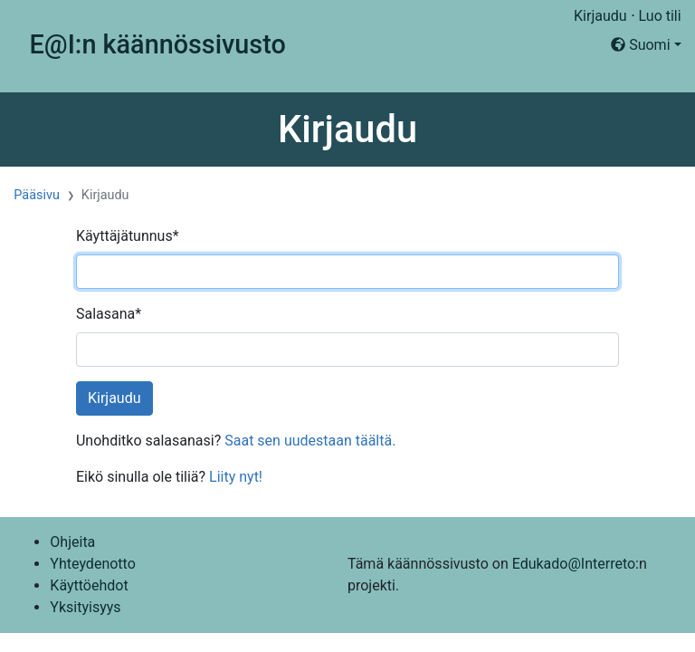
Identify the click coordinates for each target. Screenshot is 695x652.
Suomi (640, 44)
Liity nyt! (235, 476)
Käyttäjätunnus (127, 235)
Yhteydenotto (92, 563)
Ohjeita (72, 542)
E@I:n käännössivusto (158, 44)
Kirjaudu (600, 15)
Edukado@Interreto (573, 563)
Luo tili (660, 15)
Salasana (108, 313)
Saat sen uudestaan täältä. (309, 440)
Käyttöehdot (89, 585)
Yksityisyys (85, 607)
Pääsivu (37, 195)
